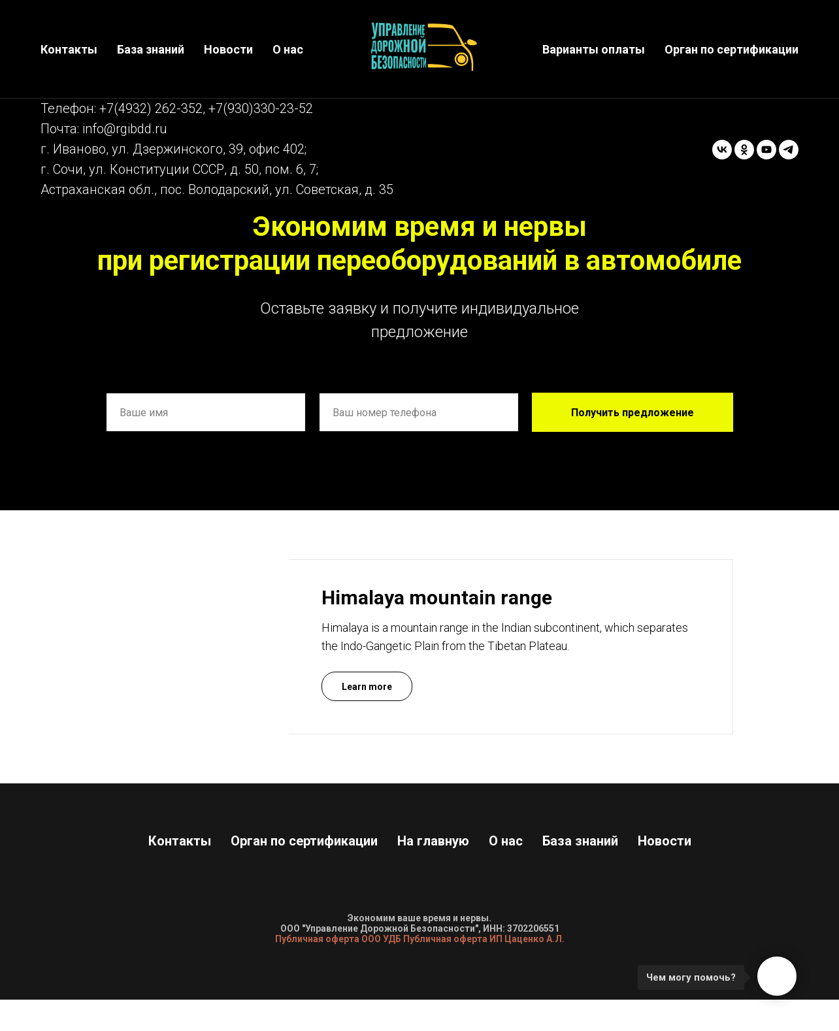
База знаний (150, 49)
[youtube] (766, 149)
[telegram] (788, 149)
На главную (433, 841)
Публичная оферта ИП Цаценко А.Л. (484, 939)
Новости (228, 49)
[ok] (744, 149)
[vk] (722, 149)
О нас (287, 49)
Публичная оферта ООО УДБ (338, 939)
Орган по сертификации (731, 49)
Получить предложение (632, 412)
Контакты (69, 49)
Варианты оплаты (593, 49)
